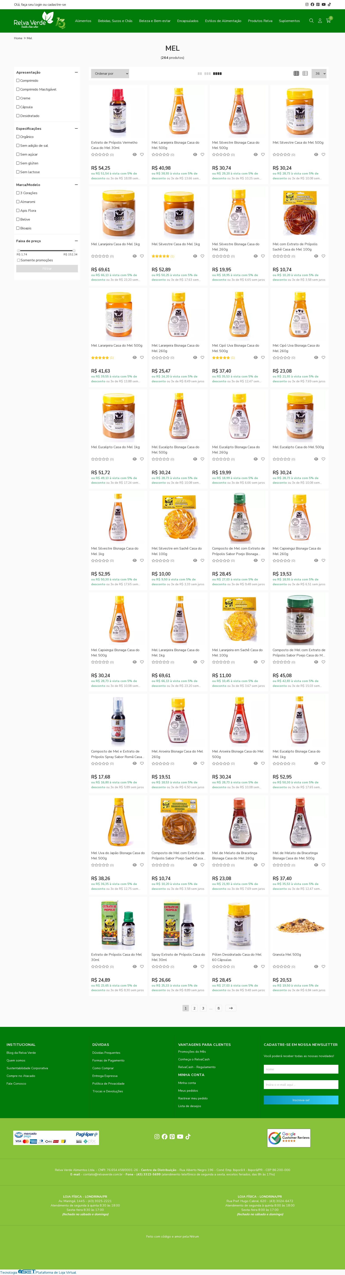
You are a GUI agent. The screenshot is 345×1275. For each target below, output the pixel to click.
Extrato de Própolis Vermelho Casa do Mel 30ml (114, 145)
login (39, 4)
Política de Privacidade (108, 1083)
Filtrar (47, 268)
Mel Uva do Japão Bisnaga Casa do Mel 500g (118, 856)
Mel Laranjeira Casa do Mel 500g (116, 345)
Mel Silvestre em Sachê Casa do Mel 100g (177, 551)
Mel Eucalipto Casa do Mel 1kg (115, 447)
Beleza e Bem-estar (155, 21)
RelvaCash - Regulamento (197, 1067)
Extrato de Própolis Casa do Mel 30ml (116, 957)
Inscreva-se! (301, 1100)
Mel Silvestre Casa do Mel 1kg (176, 244)
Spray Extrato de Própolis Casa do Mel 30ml (178, 957)
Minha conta (187, 1083)
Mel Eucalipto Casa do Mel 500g (298, 447)
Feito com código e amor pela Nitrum (172, 1236)
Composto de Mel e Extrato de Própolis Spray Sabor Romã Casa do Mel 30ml (116, 754)
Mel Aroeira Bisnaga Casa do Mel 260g (177, 754)
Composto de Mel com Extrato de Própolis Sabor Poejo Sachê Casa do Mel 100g (178, 856)
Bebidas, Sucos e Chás (115, 21)
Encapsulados (187, 21)
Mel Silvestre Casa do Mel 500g (298, 142)
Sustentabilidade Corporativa (27, 1068)
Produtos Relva (260, 21)
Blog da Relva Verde (21, 1052)
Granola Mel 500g (287, 954)
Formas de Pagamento (108, 1060)
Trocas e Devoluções (107, 1091)
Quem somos (16, 1060)
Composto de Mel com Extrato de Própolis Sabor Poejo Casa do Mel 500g (299, 653)
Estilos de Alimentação (223, 21)
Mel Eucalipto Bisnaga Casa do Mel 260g (236, 450)
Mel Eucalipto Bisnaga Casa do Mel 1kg (296, 754)
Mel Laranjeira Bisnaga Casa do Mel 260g (175, 348)
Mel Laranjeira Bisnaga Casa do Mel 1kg (175, 653)
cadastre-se (57, 4)
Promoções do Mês (192, 1051)
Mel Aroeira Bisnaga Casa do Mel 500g (238, 754)
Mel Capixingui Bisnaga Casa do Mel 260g (297, 551)
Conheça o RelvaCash (194, 1059)
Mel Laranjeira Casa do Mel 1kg (115, 244)
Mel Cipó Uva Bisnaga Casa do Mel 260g (296, 348)
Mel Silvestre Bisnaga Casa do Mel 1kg (114, 551)
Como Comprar (103, 1068)
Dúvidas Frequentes (106, 1052)
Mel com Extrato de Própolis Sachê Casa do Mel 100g (295, 247)
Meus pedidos (188, 1090)
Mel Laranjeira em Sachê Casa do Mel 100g (237, 653)
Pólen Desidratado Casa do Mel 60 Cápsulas (237, 957)
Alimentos (83, 21)
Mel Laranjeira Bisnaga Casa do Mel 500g (175, 145)
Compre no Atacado (21, 1076)
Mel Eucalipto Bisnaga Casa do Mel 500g (175, 450)
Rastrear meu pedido (193, 1098)
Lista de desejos (189, 1106)
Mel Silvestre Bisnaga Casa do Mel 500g (235, 145)
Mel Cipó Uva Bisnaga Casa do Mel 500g (235, 348)
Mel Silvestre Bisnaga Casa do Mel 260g (235, 247)
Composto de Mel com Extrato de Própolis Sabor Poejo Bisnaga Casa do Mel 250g (238, 551)
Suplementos (289, 21)
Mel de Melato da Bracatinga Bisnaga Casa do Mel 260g (234, 856)
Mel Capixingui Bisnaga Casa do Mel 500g (115, 653)
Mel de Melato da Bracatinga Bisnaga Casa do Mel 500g (295, 856)
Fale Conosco (16, 1083)
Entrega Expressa (104, 1076)
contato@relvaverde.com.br (103, 1174)
